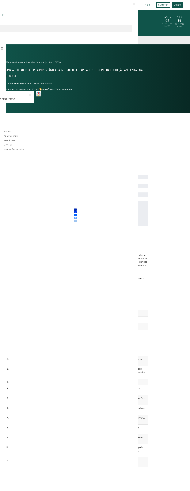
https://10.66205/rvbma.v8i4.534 (57, 89)
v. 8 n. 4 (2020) (54, 62)
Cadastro (163, 5)
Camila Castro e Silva (43, 83)
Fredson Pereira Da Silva (17, 83)
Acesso (177, 5)
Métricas (8, 145)
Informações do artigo (14, 149)
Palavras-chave (11, 136)
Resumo (7, 131)
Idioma (147, 5)
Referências (9, 140)
